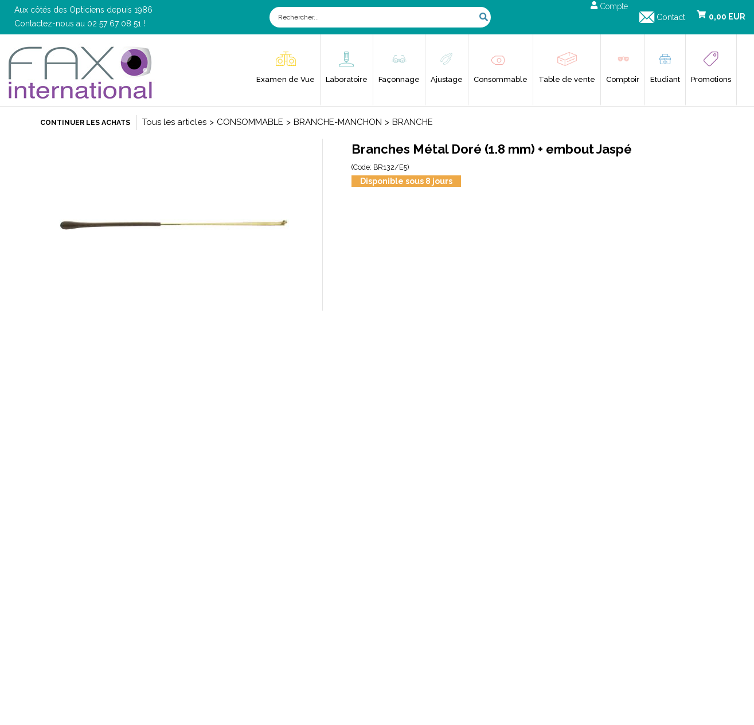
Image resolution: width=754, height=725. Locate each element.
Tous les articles (174, 122)
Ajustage (447, 79)
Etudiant (665, 79)
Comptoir (622, 79)
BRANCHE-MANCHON (338, 122)
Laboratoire (347, 79)
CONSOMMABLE (250, 122)
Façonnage (399, 79)
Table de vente (566, 79)
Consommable (501, 79)
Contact (671, 17)
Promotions (711, 79)
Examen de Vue (285, 79)
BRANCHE (412, 122)
